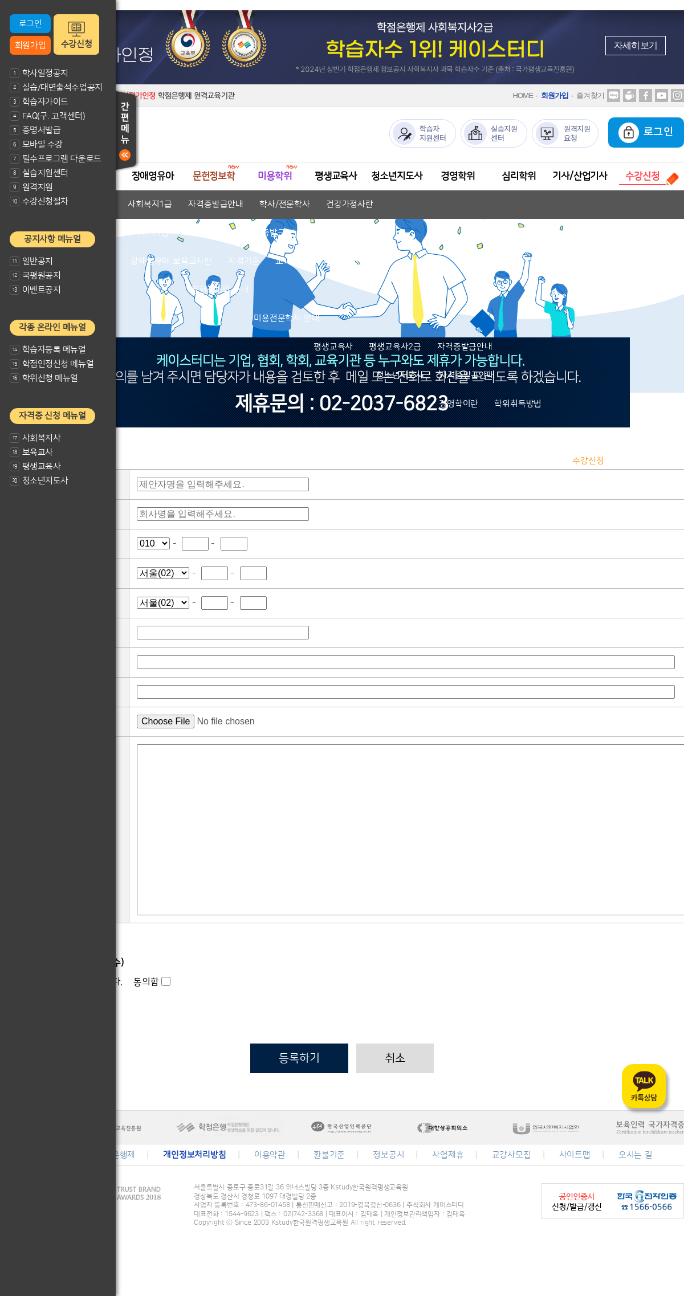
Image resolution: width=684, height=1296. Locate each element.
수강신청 (76, 44)
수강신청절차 (39, 201)
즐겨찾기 (590, 95)
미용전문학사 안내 (286, 318)
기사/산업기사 (579, 176)
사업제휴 (447, 1155)
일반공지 (31, 261)
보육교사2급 (147, 233)
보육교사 (31, 452)
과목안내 (540, 461)
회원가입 (30, 45)
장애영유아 (153, 176)
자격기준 (243, 261)
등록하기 (299, 1058)
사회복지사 (35, 438)
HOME (522, 95)
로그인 (30, 23)
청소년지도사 (39, 481)
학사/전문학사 (284, 204)
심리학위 (518, 176)
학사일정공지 (39, 73)
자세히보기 (635, 45)
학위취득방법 (518, 404)
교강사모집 (511, 1155)
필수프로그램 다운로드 (55, 159)
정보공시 (388, 1155)
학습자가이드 (39, 102)
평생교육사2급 (395, 347)
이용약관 (270, 1155)
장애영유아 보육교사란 (171, 261)
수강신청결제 (643, 461)
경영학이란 (458, 404)
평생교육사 (35, 466)
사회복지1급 (150, 204)
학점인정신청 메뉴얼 (51, 364)
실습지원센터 (39, 173)
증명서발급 (35, 130)
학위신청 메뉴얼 (44, 378)
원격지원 (31, 187)
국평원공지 (35, 275)
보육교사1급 (207, 233)
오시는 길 (635, 1155)
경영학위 (457, 176)
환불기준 (329, 1155)
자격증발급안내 (215, 204)
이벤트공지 (35, 290)
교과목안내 (295, 261)
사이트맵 (575, 1155)
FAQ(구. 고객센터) (47, 116)
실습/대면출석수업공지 (56, 87)
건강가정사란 (349, 204)
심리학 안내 (523, 432)
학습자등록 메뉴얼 (48, 349)
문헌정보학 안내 (220, 290)
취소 (395, 1058)
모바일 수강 (36, 144)
